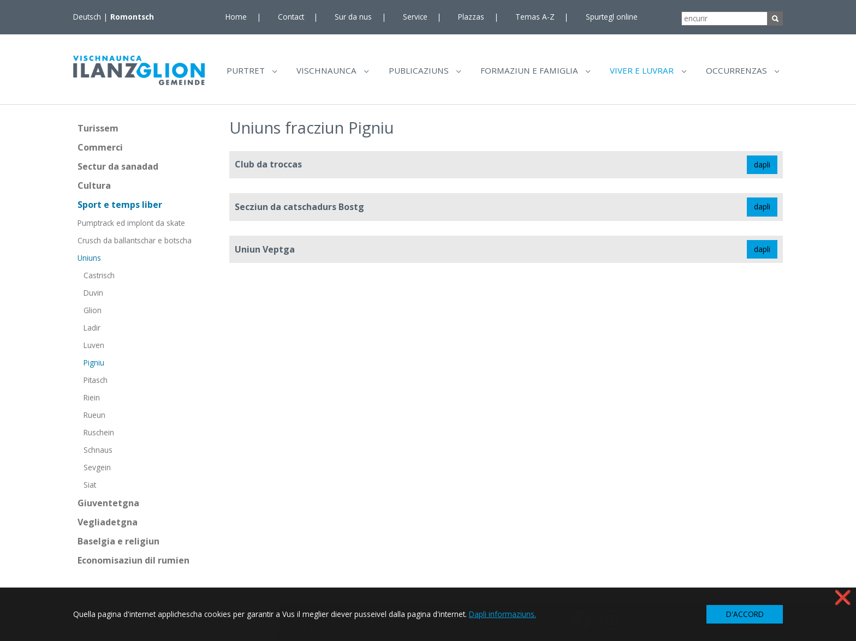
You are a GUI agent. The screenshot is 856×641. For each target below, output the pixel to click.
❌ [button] (843, 597)
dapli (762, 168)
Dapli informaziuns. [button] (502, 614)
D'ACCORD (745, 614)
